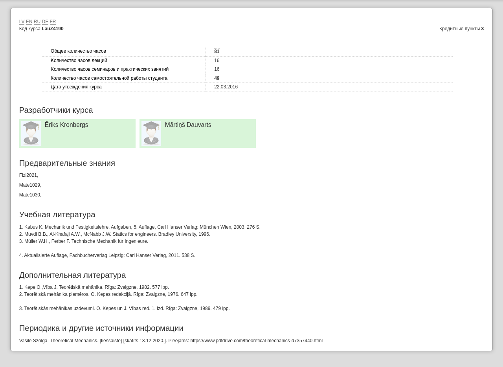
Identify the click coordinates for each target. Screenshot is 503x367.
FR (53, 21)
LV (22, 21)
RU (37, 21)
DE (45, 21)
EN (29, 21)
